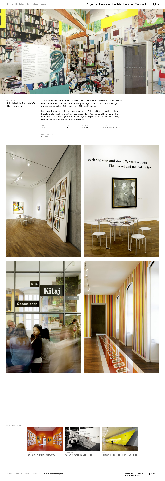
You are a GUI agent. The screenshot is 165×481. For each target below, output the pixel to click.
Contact (140, 4)
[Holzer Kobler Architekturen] (26, 4)
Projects (91, 4)
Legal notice (151, 474)
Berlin (19, 474)
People (128, 4)
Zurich (10, 474)
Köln (27, 474)
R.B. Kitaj (44, 136)
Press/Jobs (129, 474)
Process (104, 4)
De (157, 4)
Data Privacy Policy (132, 476)
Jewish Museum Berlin (111, 127)
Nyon (35, 474)
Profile (116, 4)
